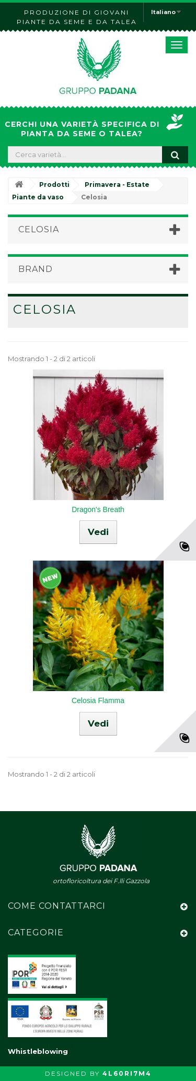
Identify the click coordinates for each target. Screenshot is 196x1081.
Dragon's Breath (98, 509)
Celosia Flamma (98, 700)
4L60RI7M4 (127, 1073)
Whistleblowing (38, 1051)
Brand (35, 269)
